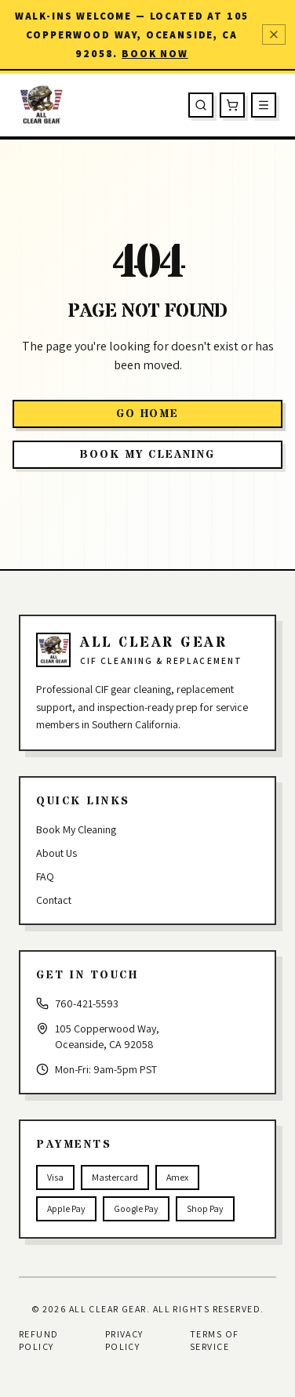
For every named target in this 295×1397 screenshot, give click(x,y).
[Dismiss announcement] (274, 34)
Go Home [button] (148, 414)
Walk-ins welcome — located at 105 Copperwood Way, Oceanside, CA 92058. (132, 34)
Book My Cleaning (76, 829)
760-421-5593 (86, 1003)
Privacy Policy (124, 1340)
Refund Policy (39, 1340)
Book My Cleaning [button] (147, 455)
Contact (53, 900)
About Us (56, 853)
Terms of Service (214, 1340)
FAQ (45, 876)
